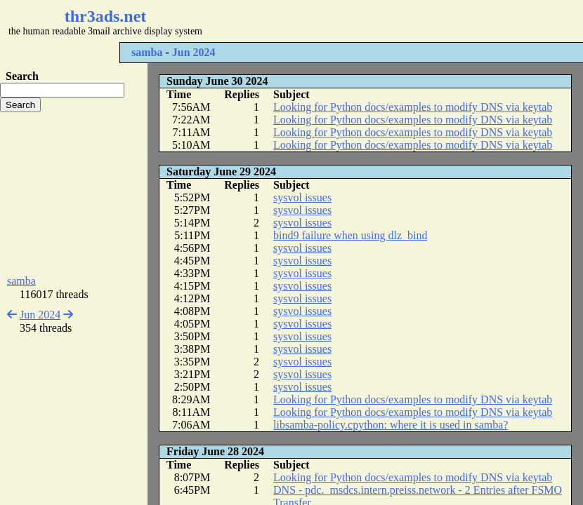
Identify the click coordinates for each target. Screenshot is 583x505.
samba (146, 52)
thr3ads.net (106, 16)
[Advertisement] (74, 193)
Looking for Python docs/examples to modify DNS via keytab (412, 107)
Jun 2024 (194, 52)
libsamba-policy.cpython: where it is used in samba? (390, 425)
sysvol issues (302, 197)
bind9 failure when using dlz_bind (350, 235)
